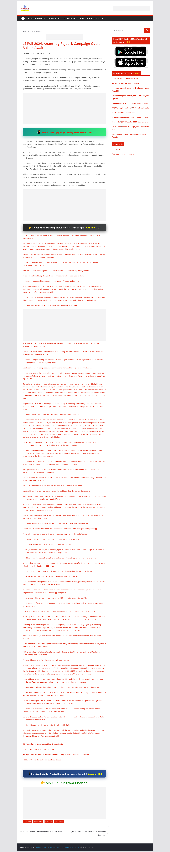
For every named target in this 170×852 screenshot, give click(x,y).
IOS (99, 227)
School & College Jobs (130, 127)
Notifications (54, 18)
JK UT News (48, 821)
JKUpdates (39, 31)
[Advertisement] (131, 8)
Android (90, 227)
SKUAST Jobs (117, 134)
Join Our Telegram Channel (66, 783)
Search (147, 30)
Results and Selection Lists (92, 18)
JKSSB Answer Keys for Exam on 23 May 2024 (41, 831)
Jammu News (27, 821)
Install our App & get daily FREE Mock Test (67, 132)
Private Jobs (116, 127)
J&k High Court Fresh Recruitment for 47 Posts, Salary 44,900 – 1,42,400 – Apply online (56, 754)
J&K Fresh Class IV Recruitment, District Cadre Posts (43, 744)
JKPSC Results (126, 122)
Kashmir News (59, 821)
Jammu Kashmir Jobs (36, 18)
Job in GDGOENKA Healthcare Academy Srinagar (90, 833)
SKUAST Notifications (131, 134)
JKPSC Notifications (140, 122)
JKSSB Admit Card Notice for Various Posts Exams (42, 760)
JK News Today (70, 18)
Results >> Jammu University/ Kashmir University (131, 117)
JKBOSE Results (118, 112)
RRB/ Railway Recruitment (122, 108)
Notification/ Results (141, 108)
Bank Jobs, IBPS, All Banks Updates (125, 83)
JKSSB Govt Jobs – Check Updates (125, 79)
